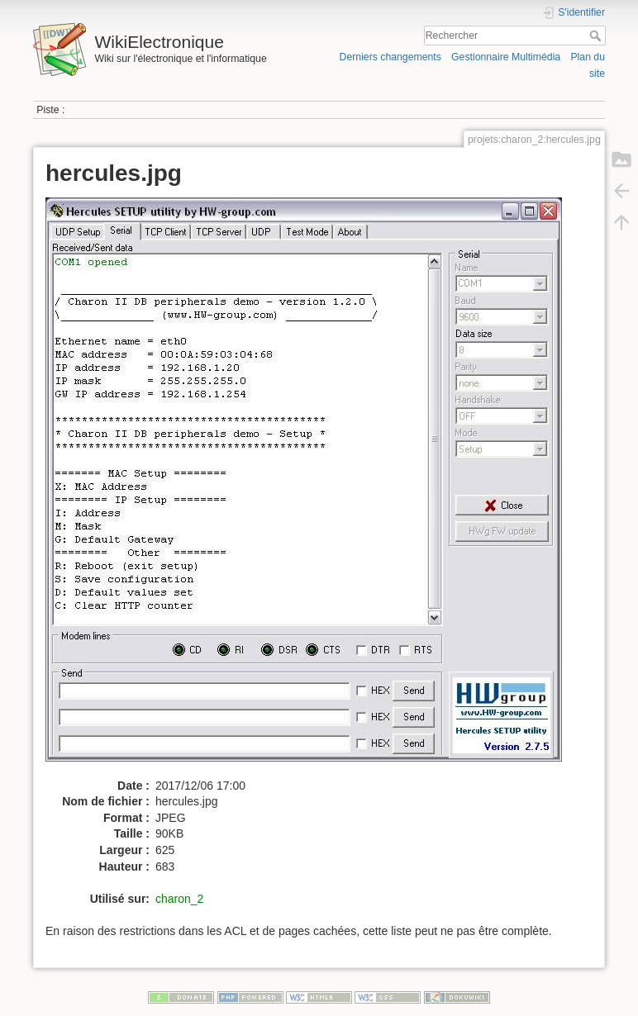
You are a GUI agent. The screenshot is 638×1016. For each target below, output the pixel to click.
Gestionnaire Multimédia (505, 57)
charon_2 (179, 898)
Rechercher (597, 35)
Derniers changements (390, 57)
